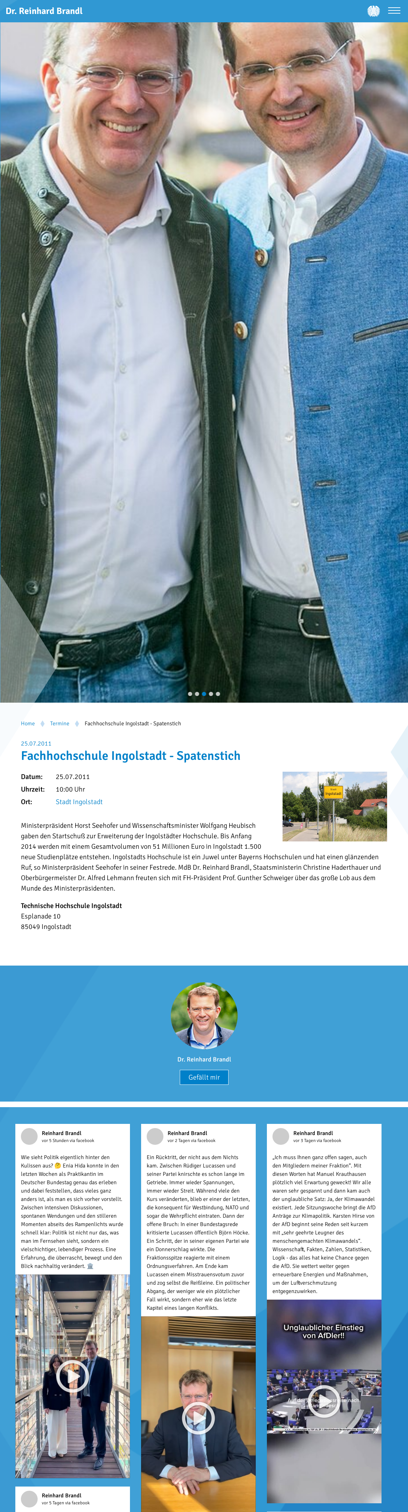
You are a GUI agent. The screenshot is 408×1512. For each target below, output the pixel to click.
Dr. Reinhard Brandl (204, 1059)
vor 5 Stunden (56, 1140)
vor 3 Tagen (305, 1140)
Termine (59, 723)
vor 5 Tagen (53, 1503)
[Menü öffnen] (394, 11)
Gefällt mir (204, 1077)
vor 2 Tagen (179, 1140)
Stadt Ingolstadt (79, 801)
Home (28, 723)
